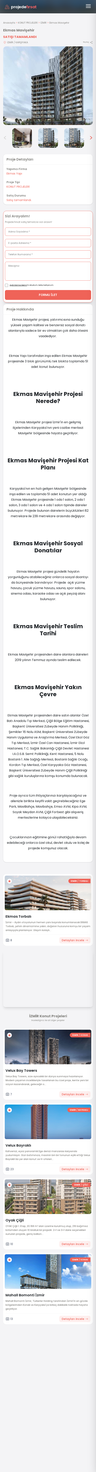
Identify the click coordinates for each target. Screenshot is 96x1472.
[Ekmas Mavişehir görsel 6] (74, 138)
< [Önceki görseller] (5, 138)
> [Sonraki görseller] (91, 138)
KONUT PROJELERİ (28, 22)
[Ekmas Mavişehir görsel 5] (48, 138)
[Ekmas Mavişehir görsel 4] (22, 138)
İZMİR (43, 22)
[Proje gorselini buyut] (48, 85)
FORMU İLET (48, 295)
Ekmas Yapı (14, 173)
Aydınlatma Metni (18, 285)
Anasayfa (9, 22)
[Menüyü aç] (88, 6)
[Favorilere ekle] (9, 881)
